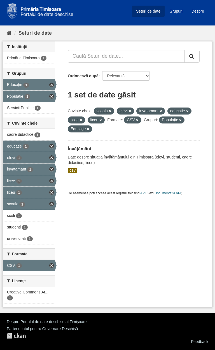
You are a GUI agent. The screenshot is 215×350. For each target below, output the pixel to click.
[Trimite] (192, 56)
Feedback (199, 341)
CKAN (16, 336)
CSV (72, 170)
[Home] (9, 33)
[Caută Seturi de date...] (126, 56)
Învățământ (79, 148)
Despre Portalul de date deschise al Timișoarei (47, 321)
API (143, 193)
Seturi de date (148, 11)
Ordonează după (83, 76)
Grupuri (176, 11)
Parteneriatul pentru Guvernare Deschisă (42, 328)
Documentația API (168, 193)
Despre (197, 11)
